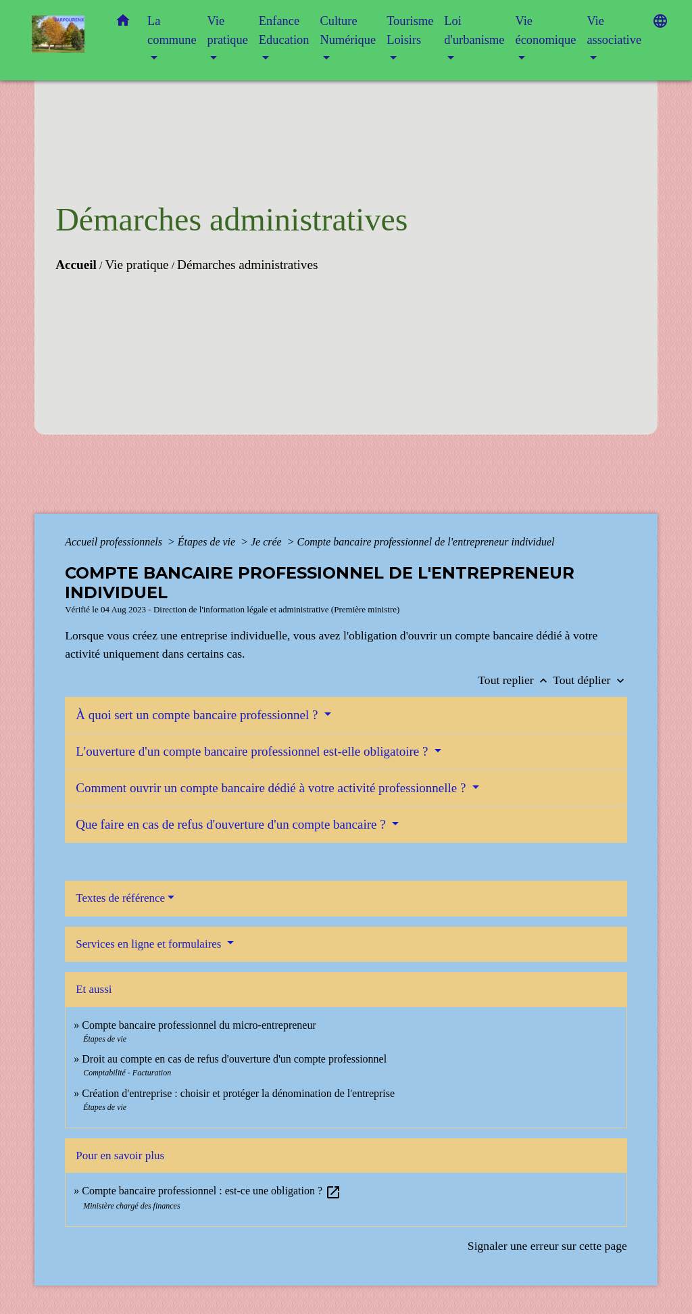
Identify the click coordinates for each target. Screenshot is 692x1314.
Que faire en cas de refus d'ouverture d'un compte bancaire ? (232, 824)
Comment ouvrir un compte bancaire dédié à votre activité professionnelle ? (272, 788)
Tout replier (515, 680)
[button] (123, 23)
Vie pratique (136, 265)
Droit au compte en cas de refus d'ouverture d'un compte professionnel (234, 1059)
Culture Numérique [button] (348, 30)
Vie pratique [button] (227, 30)
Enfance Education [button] (284, 30)
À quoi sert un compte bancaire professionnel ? (198, 715)
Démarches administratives (247, 265)
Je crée (268, 542)
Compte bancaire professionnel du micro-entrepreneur (199, 1025)
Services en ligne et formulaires (150, 944)
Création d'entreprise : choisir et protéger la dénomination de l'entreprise (238, 1093)
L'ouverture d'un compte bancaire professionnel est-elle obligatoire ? (253, 751)
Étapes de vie (208, 542)
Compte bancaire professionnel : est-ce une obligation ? (211, 1190)
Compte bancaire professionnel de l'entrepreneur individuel (425, 542)
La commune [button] (172, 30)
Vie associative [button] (614, 30)
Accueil (76, 265)
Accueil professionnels (115, 542)
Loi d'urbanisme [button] (474, 30)
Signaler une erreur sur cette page (547, 1245)
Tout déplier (590, 680)
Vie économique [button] (545, 30)
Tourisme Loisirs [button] (410, 30)
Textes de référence (120, 898)
